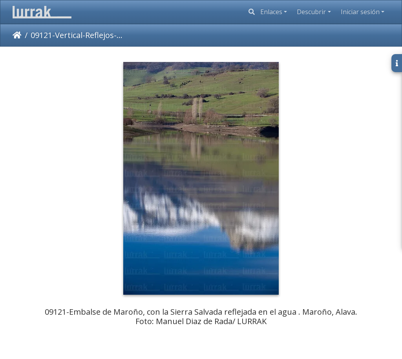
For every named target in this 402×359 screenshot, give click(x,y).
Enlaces (271, 11)
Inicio (17, 35)
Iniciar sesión (360, 11)
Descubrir (311, 11)
